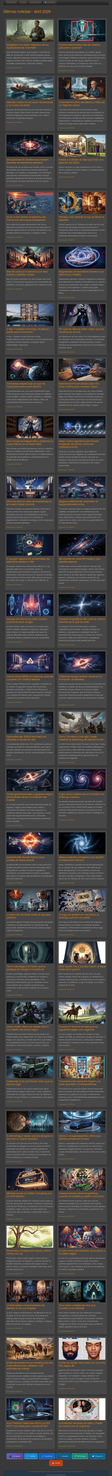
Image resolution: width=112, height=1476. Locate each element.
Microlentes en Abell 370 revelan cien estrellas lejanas (79, 560)
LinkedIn (63, 1456)
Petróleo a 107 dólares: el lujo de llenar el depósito (81, 218)
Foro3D (23, 2)
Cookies (80, 1471)
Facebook (47, 1456)
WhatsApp (80, 1456)
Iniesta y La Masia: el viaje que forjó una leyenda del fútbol (81, 161)
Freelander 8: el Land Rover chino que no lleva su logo (30, 1083)
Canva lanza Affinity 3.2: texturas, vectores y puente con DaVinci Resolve (30, 678)
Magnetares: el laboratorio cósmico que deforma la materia (81, 273)
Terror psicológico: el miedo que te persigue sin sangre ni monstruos (26, 968)
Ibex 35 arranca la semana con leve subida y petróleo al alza (27, 273)
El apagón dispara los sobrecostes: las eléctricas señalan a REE (28, 560)
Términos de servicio (68, 1471)
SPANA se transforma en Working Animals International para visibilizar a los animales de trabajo (30, 1365)
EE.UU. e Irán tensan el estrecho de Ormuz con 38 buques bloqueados (26, 218)
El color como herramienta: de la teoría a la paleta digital (82, 1252)
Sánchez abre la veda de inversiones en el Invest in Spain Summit (29, 503)
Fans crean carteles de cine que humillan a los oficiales (77, 1307)
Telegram (97, 1456)
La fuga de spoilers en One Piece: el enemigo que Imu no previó (79, 916)
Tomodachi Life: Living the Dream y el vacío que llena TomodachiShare (79, 1083)
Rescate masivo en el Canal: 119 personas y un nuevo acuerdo (30, 104)
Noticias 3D (11, 2)
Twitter (31, 1456)
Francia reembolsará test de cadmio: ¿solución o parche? (79, 46)
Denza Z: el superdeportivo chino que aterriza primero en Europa (80, 1137)
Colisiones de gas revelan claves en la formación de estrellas (80, 678)
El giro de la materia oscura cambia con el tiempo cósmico (81, 796)
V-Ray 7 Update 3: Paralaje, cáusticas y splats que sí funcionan (28, 331)
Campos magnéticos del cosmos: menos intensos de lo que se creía (82, 620)
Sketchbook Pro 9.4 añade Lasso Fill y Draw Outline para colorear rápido (79, 385)
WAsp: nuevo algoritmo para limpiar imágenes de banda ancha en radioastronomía (79, 444)
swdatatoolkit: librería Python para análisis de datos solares (26, 859)
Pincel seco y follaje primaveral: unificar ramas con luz (29, 1252)
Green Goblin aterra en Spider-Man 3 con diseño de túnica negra (27, 1028)
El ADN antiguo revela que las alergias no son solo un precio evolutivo (30, 1137)
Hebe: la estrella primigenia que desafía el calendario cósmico (81, 859)
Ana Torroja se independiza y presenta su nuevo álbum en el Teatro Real (30, 443)
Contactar (32, 1471)
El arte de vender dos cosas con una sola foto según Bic (82, 1364)
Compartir (15, 1456)
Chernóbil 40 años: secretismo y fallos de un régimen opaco (82, 104)
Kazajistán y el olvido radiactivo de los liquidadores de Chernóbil (28, 46)
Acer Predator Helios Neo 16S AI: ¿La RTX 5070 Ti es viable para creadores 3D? (28, 1425)
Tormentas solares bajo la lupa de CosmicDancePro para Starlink (26, 385)
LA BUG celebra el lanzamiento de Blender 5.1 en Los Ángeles (26, 1307)
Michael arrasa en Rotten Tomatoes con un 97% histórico (29, 1195)
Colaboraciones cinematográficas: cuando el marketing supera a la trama (81, 1195)
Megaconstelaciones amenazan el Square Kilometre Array (78, 503)
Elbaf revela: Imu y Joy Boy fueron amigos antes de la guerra (82, 968)
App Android (35, 2)
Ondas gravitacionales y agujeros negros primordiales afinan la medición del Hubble (30, 797)
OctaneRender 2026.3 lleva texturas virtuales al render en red (26, 738)
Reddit (56, 1463)
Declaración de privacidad (48, 1471)
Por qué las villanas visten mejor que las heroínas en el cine (81, 331)
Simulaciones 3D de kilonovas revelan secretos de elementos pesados (28, 161)
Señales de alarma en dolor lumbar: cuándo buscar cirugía (27, 620)
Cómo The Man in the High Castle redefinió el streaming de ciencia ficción (81, 738)
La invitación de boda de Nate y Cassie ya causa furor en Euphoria (80, 1425)
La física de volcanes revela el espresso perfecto (29, 916)
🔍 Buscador (50, 2)
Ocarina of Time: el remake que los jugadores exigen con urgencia (78, 1028)
